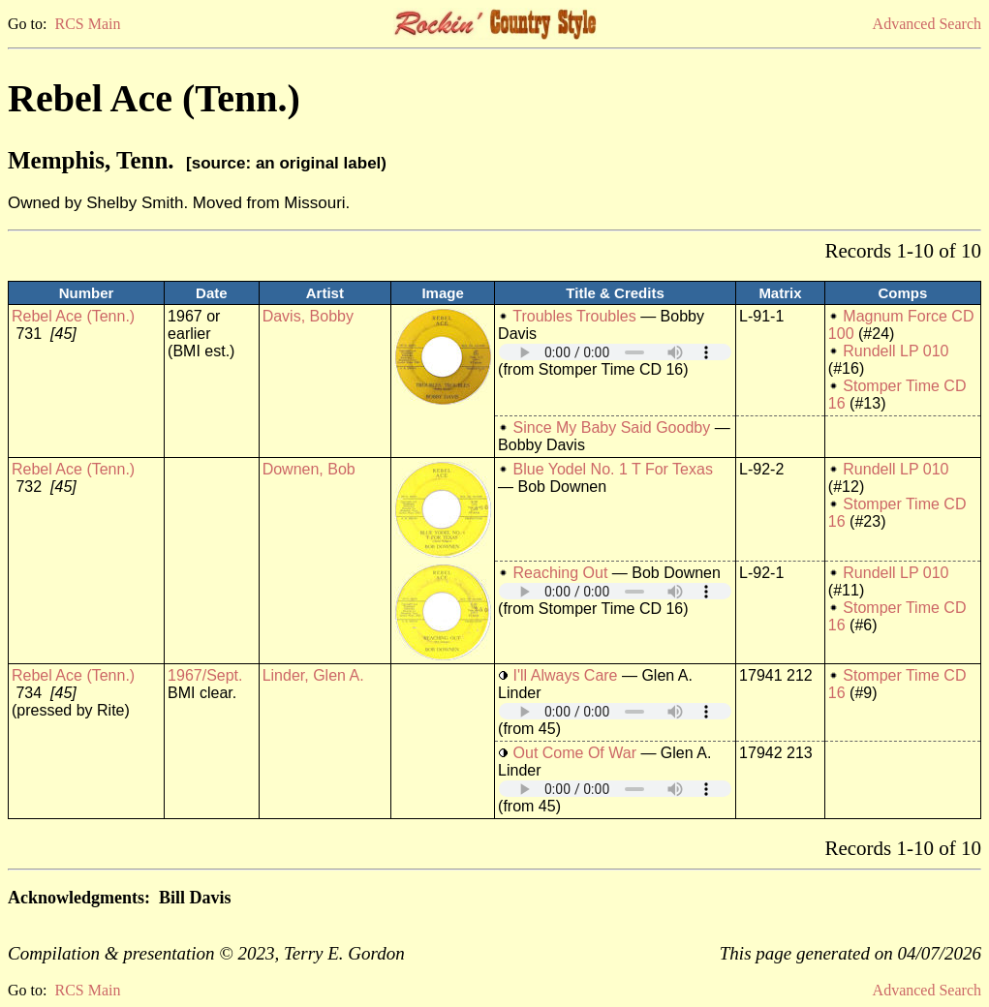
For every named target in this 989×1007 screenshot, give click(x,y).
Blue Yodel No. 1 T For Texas (613, 469)
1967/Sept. (205, 675)
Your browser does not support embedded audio (615, 352)
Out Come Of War (574, 753)
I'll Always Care (565, 675)
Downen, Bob (309, 469)
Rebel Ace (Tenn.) (73, 316)
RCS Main (87, 23)
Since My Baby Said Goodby (612, 427)
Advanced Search (927, 23)
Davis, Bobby (308, 316)
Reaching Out (560, 573)
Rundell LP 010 (895, 351)
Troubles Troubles (573, 316)
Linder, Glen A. (313, 675)
